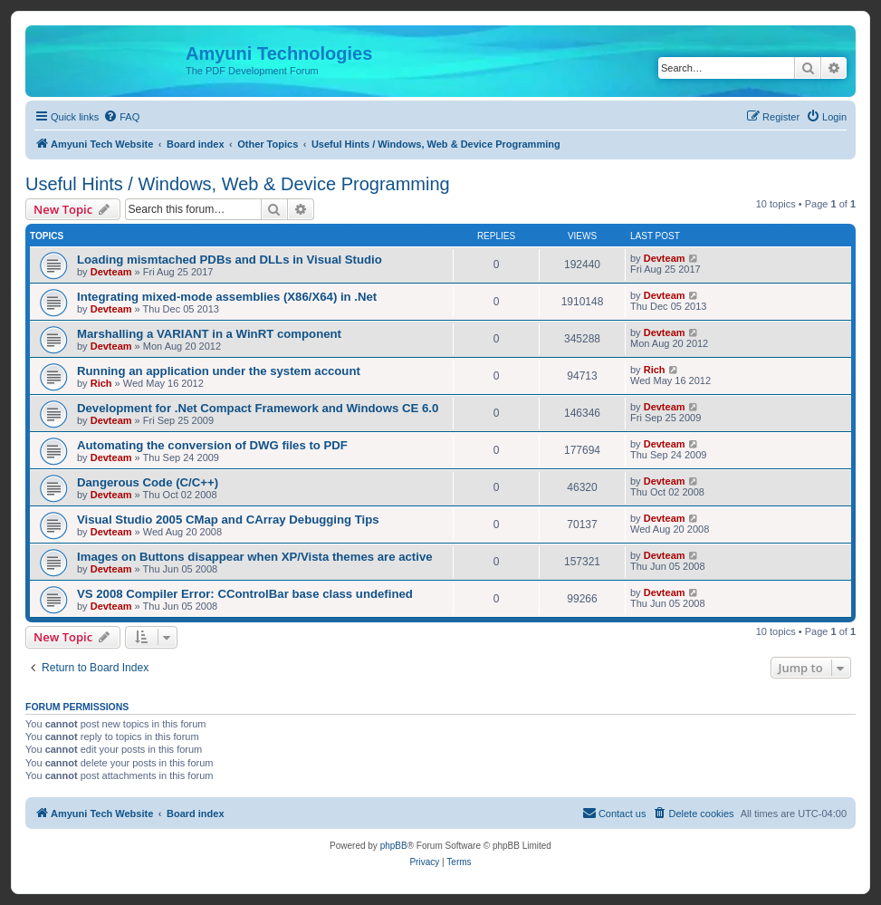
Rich (101, 383)
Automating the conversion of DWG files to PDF (212, 445)
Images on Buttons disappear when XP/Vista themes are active (255, 556)
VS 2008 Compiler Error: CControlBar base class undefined (245, 594)
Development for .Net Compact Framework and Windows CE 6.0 (257, 408)
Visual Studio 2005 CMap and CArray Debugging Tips (228, 519)
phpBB (393, 846)
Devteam (111, 271)
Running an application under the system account (218, 371)
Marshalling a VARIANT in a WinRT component (209, 334)
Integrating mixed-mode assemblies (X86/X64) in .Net (227, 296)
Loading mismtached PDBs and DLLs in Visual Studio (229, 259)
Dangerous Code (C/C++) (147, 482)
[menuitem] (121, 117)
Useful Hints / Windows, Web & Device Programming (237, 184)
